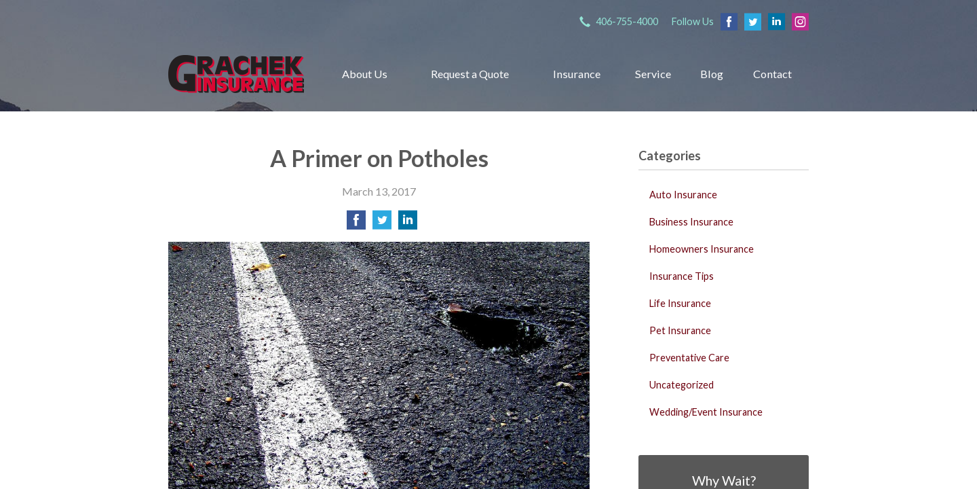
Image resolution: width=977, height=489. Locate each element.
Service (653, 73)
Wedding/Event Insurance (706, 412)
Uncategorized (681, 385)
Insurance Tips (681, 276)
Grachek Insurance (236, 73)
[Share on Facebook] (356, 223)
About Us (364, 73)
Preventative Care (689, 357)
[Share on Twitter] (381, 223)
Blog (711, 73)
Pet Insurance (680, 330)
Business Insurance (691, 222)
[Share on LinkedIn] (407, 223)
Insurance (576, 73)
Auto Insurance (683, 194)
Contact (772, 73)
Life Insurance (680, 303)
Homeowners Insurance (701, 249)
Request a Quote (470, 73)
